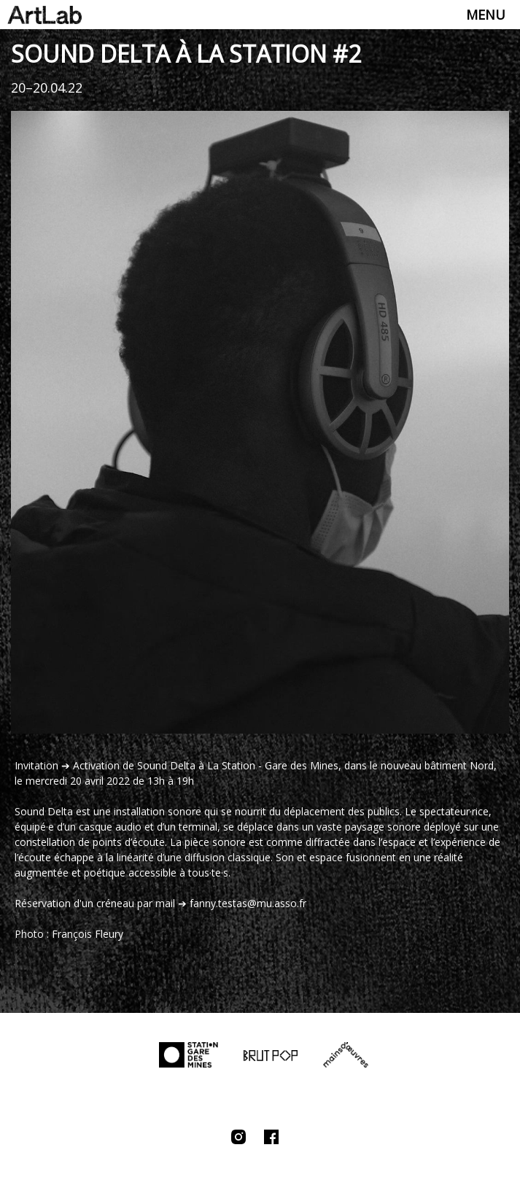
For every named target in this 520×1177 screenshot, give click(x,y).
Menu (485, 14)
